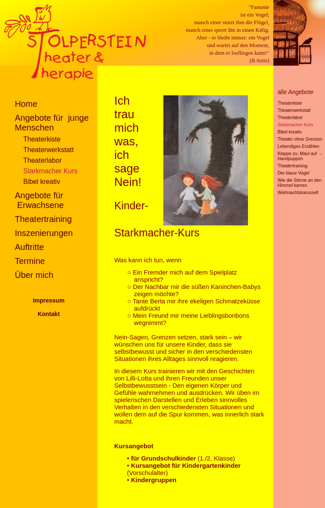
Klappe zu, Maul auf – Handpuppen (300, 156)
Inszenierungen (44, 233)
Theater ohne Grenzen (300, 139)
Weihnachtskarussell (298, 192)
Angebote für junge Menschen (52, 122)
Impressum (49, 300)
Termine (30, 261)
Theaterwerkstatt (48, 149)
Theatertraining (43, 219)
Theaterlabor (42, 160)
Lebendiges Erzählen (298, 146)
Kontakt (49, 314)
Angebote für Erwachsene (39, 200)
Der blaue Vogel (293, 172)
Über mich (34, 275)
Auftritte (29, 247)
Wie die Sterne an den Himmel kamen (300, 183)
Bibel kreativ (41, 181)
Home (26, 103)
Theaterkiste (42, 139)
